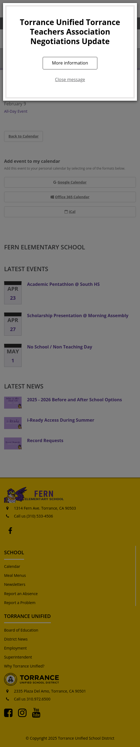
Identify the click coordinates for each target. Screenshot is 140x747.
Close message (70, 79)
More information (70, 63)
